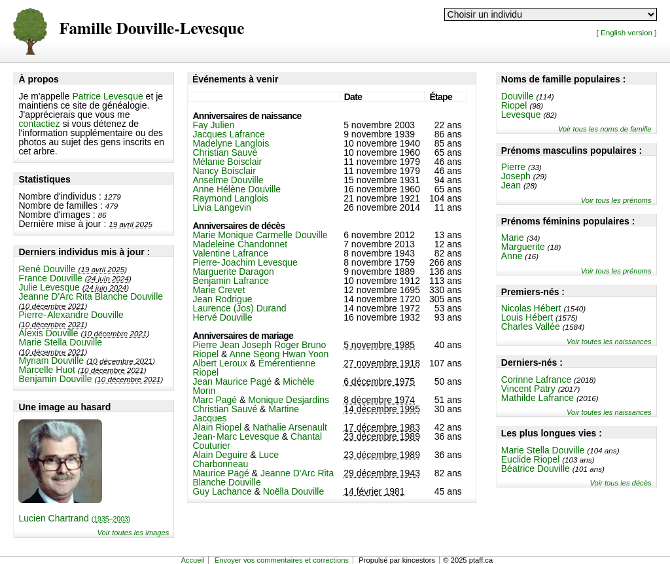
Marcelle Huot (46, 369)
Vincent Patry (528, 388)
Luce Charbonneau (235, 459)
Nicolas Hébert (531, 308)
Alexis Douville (48, 333)
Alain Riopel (216, 427)
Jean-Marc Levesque (235, 436)
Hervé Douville (222, 317)
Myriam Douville (51, 360)
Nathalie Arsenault (290, 427)
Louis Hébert (527, 317)
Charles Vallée (530, 326)
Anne (512, 256)
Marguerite (523, 246)
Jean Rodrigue (222, 299)
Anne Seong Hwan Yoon (278, 354)
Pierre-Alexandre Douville (70, 314)
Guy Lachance (221, 491)
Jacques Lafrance (228, 134)
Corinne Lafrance (536, 379)
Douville (517, 96)
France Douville (50, 278)
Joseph (516, 176)
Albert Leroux (219, 363)
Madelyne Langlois (230, 143)
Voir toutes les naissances (609, 341)
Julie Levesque (48, 287)
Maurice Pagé (220, 473)
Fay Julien (213, 125)
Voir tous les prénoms (616, 200)
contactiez (39, 123)
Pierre (513, 167)
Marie (512, 237)
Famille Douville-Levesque (151, 29)
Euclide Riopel (530, 459)
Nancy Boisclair (223, 171)
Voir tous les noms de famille (605, 129)
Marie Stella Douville (60, 342)
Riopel (514, 105)
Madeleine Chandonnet (239, 244)
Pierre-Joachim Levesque (244, 262)
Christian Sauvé (224, 152)
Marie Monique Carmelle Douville (259, 235)
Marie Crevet (218, 290)
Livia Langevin (221, 207)
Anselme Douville (227, 180)
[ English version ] (627, 32)
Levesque (521, 114)
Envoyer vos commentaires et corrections (282, 560)
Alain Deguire (219, 454)
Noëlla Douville (293, 491)
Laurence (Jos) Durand (239, 308)
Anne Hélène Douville (236, 189)
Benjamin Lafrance (230, 280)
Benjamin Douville (55, 379)
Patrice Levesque (108, 96)
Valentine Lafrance (230, 253)
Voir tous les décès (620, 483)
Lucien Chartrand (74, 518)
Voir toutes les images (133, 533)
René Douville (46, 269)
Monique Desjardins (288, 400)
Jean (511, 185)
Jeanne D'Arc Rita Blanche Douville (90, 296)
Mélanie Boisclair (227, 161)
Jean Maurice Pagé (232, 381)
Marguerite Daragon (233, 271)
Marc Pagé (214, 400)
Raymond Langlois (230, 198)
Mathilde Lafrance (537, 398)
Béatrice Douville (535, 468)
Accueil (192, 560)
